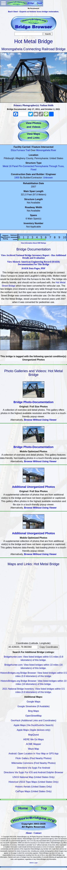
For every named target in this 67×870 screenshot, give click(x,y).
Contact (37, 833)
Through (53, 166)
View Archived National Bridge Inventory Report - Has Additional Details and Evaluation (33, 256)
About (29, 833)
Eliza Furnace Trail (20, 150)
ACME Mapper (33, 744)
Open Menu (3, 3)
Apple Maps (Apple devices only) (33, 730)
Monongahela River (46, 150)
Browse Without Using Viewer (40, 420)
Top (44, 808)
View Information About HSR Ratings (33, 243)
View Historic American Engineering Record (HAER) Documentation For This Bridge (33, 263)
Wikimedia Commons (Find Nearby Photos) (33, 763)
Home (23, 808)
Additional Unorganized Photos (33, 486)
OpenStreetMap (33, 715)
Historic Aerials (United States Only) (33, 786)
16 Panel (13, 166)
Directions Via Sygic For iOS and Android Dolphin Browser (33, 772)
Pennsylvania (41, 166)
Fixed (33, 169)
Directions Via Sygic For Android (33, 768)
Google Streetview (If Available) (34, 706)
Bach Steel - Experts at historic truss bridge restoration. (33, 12)
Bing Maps (33, 711)
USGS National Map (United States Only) (34, 777)
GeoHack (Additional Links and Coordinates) (33, 720)
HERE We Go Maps (33, 739)
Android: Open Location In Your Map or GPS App (34, 753)
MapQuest (33, 734)
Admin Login (33, 863)
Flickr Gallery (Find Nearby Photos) (33, 758)
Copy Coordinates (49, 647)
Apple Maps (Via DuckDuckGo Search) (33, 725)
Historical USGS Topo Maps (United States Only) (34, 782)
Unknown (48, 177)
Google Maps (33, 701)
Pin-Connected (26, 166)
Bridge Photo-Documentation (33, 402)
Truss (61, 166)
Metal (5, 166)
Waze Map (33, 749)
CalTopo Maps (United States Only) (34, 791)
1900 (16, 177)
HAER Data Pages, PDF (33, 268)
